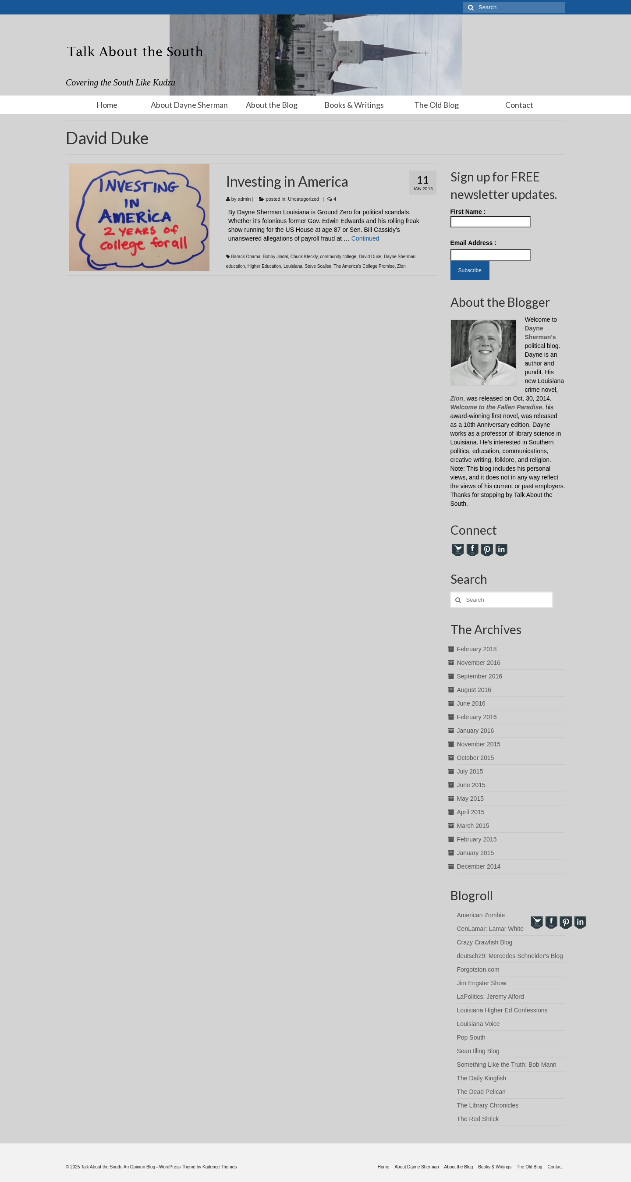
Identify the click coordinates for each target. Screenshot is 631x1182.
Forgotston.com (478, 969)
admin (244, 199)
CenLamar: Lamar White (490, 928)
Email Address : (473, 242)
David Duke (370, 256)
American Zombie (481, 915)
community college (338, 256)
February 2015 (477, 839)
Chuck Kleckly (304, 256)
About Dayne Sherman (189, 105)
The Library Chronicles (488, 1105)
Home (106, 105)
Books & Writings (354, 105)
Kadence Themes (219, 1166)
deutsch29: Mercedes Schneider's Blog (510, 955)
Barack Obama (246, 256)
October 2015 (475, 757)
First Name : (490, 217)
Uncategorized (303, 199)
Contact (519, 105)
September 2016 (480, 676)
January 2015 (475, 852)
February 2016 (477, 717)
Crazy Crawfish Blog (485, 942)
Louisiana (293, 266)
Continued (365, 238)
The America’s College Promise (363, 266)
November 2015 (479, 744)
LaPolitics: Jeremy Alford (490, 996)
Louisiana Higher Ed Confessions (502, 1010)
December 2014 (479, 866)
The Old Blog (436, 105)
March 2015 (473, 825)
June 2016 (471, 703)
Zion (401, 266)
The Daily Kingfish (482, 1078)
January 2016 (475, 730)
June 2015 (471, 784)
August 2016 (474, 689)
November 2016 (479, 662)
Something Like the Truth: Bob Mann (507, 1064)
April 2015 (471, 812)
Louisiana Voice (478, 1023)
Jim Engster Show (482, 983)
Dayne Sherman (399, 256)
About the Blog (272, 105)
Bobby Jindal (275, 256)
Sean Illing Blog (478, 1050)
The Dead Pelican (481, 1091)
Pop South (471, 1037)
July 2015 (470, 771)
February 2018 (477, 649)
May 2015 (470, 798)
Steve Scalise (318, 266)
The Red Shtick (478, 1118)
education (235, 266)
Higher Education (264, 266)
